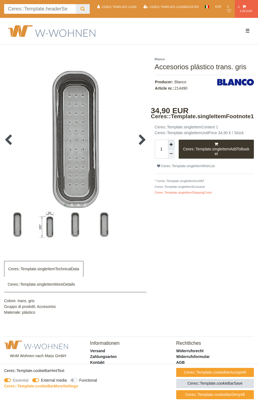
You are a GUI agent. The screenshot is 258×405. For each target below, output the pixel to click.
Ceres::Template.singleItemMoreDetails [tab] (41, 284)
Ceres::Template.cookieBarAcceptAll (215, 372)
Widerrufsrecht (189, 351)
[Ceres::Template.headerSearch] (83, 9)
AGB (180, 362)
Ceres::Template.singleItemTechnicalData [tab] (43, 269)
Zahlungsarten (103, 356)
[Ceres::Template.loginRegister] (171, 7)
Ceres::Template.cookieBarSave (215, 383)
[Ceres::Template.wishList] (229, 9)
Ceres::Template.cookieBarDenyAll (215, 394)
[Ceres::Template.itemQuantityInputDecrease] (171, 154)
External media (54, 380)
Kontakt (97, 362)
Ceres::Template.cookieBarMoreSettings (41, 386)
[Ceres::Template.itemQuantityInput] (161, 149)
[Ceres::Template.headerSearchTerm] (40, 9)
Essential (21, 380)
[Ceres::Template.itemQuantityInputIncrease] (171, 144)
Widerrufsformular (193, 356)
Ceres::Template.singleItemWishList (186, 166)
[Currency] (218, 6)
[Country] (207, 6)
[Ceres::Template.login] (117, 7)
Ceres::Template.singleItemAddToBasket (216, 149)
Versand (97, 351)
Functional (88, 380)
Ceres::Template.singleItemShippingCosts (183, 192)
